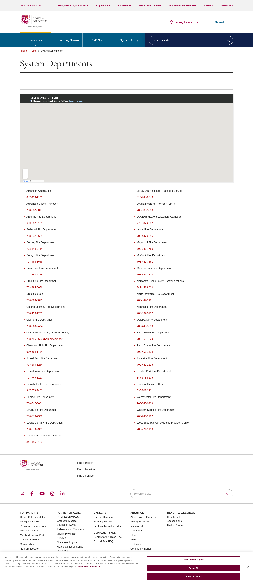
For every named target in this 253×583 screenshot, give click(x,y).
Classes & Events (30, 539)
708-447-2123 (145, 364)
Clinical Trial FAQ (103, 541)
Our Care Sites (29, 5)
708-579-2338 (34, 416)
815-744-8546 (145, 197)
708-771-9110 (145, 429)
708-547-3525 (34, 236)
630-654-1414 (34, 352)
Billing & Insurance (30, 521)
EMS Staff (98, 37)
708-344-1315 (145, 274)
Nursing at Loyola (67, 542)
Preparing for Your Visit (33, 526)
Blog (133, 535)
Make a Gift (227, 5)
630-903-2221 (145, 390)
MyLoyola (220, 22)
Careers (208, 5)
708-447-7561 (145, 261)
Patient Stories (175, 525)
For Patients (124, 5)
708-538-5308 (145, 210)
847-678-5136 (145, 377)
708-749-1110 (34, 377)
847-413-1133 (34, 197)
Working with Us (103, 521)
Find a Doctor (85, 462)
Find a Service (85, 475)
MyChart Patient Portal (33, 535)
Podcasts (135, 544)
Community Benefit (141, 548)
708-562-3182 (145, 313)
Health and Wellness (150, 5)
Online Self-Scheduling (33, 517)
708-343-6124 (34, 274)
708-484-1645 (34, 261)
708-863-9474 (34, 326)
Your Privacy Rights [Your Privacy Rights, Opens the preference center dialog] (193, 560)
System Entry (129, 37)
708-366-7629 (145, 339)
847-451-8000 (145, 287)
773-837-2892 (145, 223)
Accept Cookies (194, 576)
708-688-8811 (34, 300)
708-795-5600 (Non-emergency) (44, 339)
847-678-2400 (34, 390)
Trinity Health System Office (73, 5)
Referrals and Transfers (70, 529)
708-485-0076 (34, 287)
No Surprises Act (29, 548)
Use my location (182, 22)
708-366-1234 (34, 364)
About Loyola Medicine (143, 517)
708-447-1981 (145, 300)
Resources (35, 37)
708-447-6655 (145, 236)
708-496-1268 (34, 313)
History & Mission (140, 521)
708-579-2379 (34, 429)
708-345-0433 (145, 403)
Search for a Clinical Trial (108, 537)
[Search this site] (191, 40)
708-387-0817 (34, 210)
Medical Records (29, 530)
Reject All (193, 568)
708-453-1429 (145, 352)
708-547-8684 (34, 403)
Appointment (103, 5)
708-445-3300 (145, 326)
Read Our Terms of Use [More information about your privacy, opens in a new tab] (90, 566)
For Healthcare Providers (182, 5)
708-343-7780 (145, 248)
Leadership (136, 530)
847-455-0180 (34, 442)
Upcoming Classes (67, 37)
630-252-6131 (34, 223)
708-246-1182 (145, 416)
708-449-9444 (34, 248)
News (133, 539)
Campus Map (27, 544)
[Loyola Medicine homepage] (34, 27)
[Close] (247, 567)
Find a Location (86, 469)
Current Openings (104, 517)
